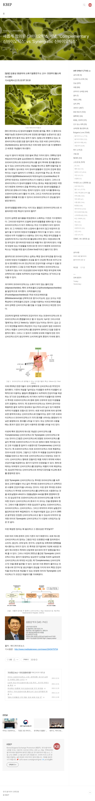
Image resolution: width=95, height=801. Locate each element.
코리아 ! (78, 108)
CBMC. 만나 (81, 239)
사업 (76, 154)
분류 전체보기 (81, 71)
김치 (76, 104)
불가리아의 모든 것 (79, 260)
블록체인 (78, 116)
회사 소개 (77, 150)
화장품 (78, 206)
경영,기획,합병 (82, 193)
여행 (76, 87)
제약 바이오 (80, 209)
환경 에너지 (79, 112)
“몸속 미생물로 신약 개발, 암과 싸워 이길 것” (25, 697)
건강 (77, 231)
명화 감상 (78, 169)
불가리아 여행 (80, 142)
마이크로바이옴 (25, 672)
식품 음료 (79, 202)
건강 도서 (78, 235)
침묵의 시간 (80, 172)
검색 (84, 5)
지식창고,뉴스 (13, 672)
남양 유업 (79, 186)
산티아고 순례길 (80, 91)
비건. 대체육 (79, 219)
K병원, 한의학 (80, 120)
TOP (90, 793)
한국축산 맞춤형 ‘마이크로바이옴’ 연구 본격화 (25, 688)
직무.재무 (78, 199)
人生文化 (79, 162)
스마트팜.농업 (80, 215)
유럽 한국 (79, 146)
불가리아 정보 (80, 139)
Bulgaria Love (81, 133)
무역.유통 (79, 196)
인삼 (77, 83)
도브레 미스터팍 (80, 79)
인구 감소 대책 (80, 124)
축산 (77, 222)
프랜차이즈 (79, 228)
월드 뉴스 (79, 189)
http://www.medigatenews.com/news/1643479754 (36, 649)
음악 (76, 96)
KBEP (7, 5)
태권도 (77, 100)
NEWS (77, 158)
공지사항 (77, 75)
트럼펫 (78, 179)
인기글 (82, 267)
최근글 (75, 267)
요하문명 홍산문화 (80, 128)
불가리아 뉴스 (80, 136)
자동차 (78, 225)
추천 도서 (78, 175)
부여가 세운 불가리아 (79, 256)
